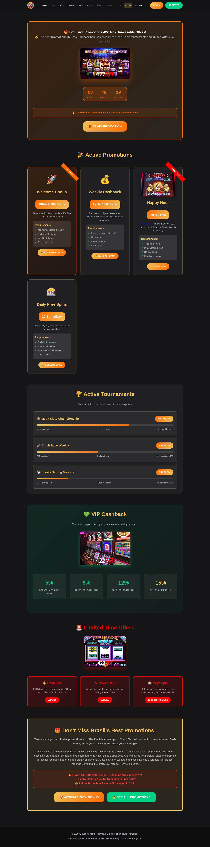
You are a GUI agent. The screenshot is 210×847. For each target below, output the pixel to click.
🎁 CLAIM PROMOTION (105, 126)
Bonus (118, 5)
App (61, 5)
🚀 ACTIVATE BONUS (52, 252)
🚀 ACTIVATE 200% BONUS (79, 797)
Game (80, 5)
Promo (128, 5)
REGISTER (173, 5)
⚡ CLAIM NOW (158, 266)
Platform (138, 5)
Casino (90, 5)
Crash (99, 5)
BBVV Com (146, 224)
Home (44, 5)
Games (71, 5)
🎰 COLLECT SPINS (52, 365)
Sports (109, 5)
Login (54, 5)
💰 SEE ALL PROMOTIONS (131, 797)
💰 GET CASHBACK (105, 256)
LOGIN (156, 5)
